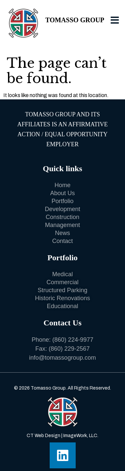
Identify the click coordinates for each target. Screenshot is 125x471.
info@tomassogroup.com (62, 357)
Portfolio (62, 257)
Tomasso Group (74, 20)
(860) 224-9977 (72, 339)
